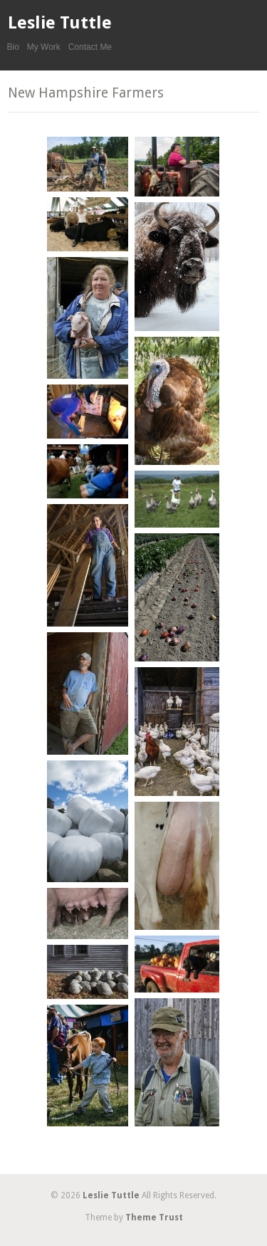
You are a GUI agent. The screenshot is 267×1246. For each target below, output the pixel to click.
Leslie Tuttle (60, 23)
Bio (13, 47)
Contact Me (90, 47)
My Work (44, 47)
